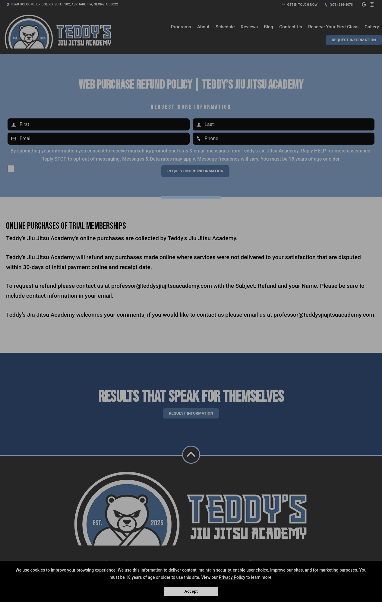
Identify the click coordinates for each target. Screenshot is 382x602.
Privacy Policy (232, 577)
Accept (190, 591)
